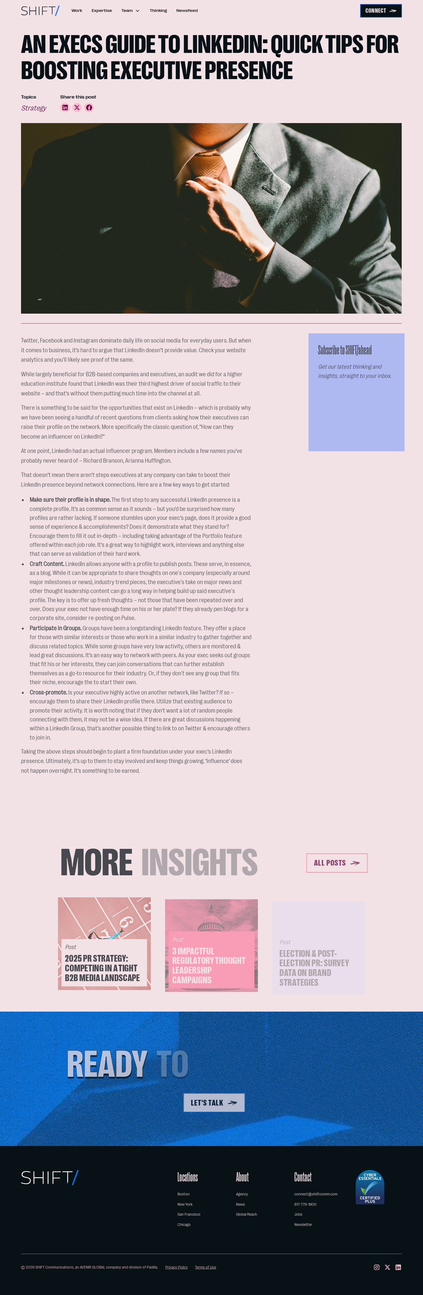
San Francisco (189, 1214)
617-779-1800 (305, 1204)
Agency (242, 1194)
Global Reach (246, 1214)
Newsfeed (187, 10)
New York (185, 1204)
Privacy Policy (176, 1267)
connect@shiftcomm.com (315, 1194)
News (240, 1204)
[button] (131, 11)
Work (76, 10)
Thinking (158, 10)
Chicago (184, 1224)
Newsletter (303, 1224)
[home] (40, 11)
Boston (184, 1194)
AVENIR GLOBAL (92, 1267)
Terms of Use (205, 1267)
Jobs (298, 1214)
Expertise (102, 10)
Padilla (152, 1267)
